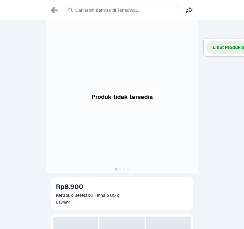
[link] (54, 10)
